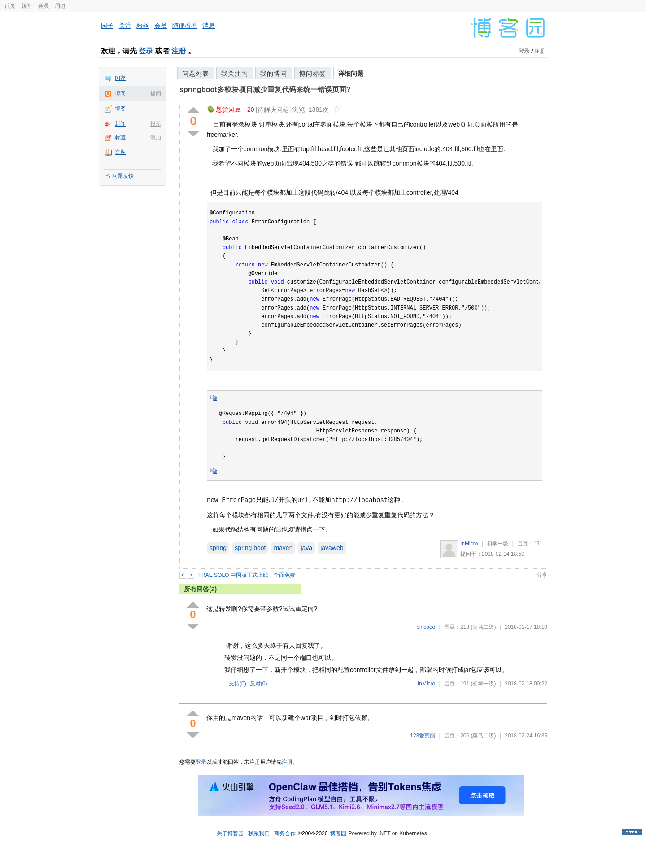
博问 (120, 93)
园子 (107, 25)
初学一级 (497, 544)
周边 (60, 6)
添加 (155, 138)
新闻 (26, 6)
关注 (125, 25)
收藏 (120, 138)
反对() (258, 684)
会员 (43, 6)
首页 (9, 6)
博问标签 (312, 73)
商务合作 (285, 833)
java (306, 547)
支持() (237, 684)
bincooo (425, 627)
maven (283, 547)
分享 (542, 575)
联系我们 (259, 833)
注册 (178, 51)
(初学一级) (483, 684)
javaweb (331, 547)
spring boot (250, 547)
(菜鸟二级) (483, 627)
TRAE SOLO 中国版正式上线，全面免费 (246, 575)
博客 (120, 108)
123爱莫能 (422, 736)
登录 (146, 51)
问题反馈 (123, 176)
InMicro (469, 544)
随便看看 (184, 25)
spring (218, 547)
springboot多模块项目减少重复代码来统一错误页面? (264, 89)
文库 (120, 152)
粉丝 (142, 25)
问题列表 (195, 73)
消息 (208, 25)
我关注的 (234, 73)
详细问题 (350, 73)
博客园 (338, 833)
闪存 (120, 78)
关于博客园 (230, 833)
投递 (155, 124)
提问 (155, 93)
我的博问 (273, 73)
